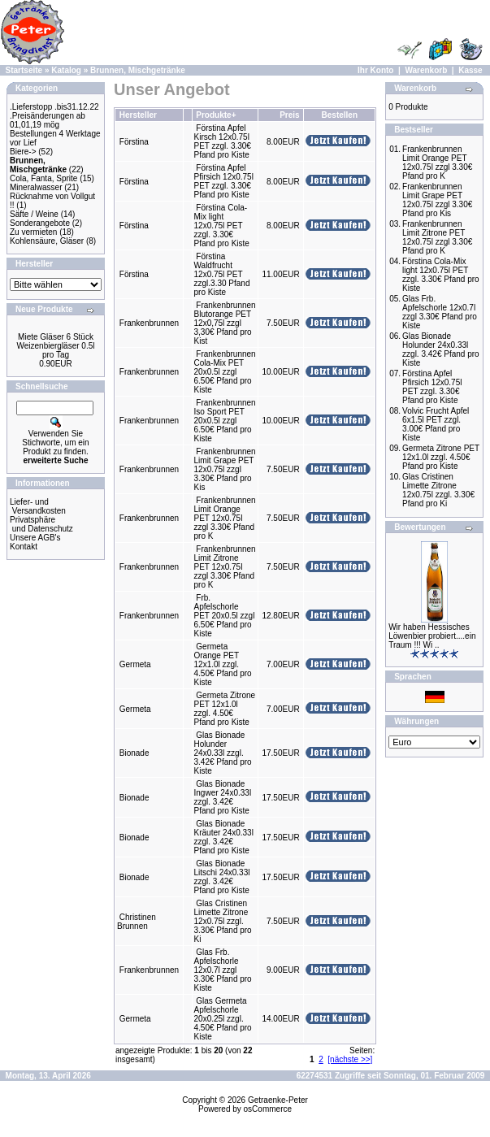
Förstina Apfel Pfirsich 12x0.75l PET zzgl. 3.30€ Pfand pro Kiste (224, 181)
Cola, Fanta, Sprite (43, 178)
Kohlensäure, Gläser (47, 241)
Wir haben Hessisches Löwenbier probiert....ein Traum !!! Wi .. (431, 636)
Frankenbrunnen (149, 323)
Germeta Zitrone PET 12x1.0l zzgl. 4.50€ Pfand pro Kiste (225, 709)
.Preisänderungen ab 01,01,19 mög (47, 120)
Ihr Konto (375, 70)
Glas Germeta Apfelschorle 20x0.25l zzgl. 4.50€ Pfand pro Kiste (223, 1018)
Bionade (134, 753)
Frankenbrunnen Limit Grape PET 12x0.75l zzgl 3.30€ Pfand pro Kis (225, 469)
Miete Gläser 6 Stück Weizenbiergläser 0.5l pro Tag (56, 345)
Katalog (66, 70)
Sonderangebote (40, 223)
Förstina (134, 141)
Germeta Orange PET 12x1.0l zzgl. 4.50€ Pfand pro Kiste (223, 664)
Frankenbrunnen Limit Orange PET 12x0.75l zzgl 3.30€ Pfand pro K (225, 518)
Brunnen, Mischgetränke (137, 70)
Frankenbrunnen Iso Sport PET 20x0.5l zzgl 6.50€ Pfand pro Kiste (225, 420)
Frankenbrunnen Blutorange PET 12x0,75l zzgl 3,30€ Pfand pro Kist (225, 323)
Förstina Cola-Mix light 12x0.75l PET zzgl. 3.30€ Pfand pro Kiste (221, 225)
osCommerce (268, 1108)
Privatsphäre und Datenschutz (41, 524)
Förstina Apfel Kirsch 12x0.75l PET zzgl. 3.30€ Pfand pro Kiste (222, 141)
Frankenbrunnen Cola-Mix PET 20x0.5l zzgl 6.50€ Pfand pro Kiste (225, 371)
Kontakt (23, 546)
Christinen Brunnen (136, 922)
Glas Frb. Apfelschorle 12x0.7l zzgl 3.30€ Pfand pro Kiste (223, 970)
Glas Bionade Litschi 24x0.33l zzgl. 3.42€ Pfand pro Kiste (222, 877)
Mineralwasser (36, 187)
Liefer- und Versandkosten (38, 506)
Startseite (24, 70)
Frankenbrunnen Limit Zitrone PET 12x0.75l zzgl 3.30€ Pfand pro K (225, 567)
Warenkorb (426, 70)
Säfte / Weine (34, 214)
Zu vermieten (33, 232)
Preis (289, 115)
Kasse (470, 70)
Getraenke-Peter (278, 1100)
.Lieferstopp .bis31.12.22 (54, 106)
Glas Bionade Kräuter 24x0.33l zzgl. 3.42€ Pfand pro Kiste (224, 837)
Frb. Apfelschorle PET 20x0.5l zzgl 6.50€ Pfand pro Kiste (224, 615)
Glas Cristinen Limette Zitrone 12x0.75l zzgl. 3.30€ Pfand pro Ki (223, 921)
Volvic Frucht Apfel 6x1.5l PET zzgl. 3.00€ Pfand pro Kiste (435, 424)
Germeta (135, 664)
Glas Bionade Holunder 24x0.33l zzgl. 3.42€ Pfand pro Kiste (223, 753)
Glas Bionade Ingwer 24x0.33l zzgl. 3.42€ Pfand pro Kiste (223, 797)
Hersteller (138, 115)
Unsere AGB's (35, 537)
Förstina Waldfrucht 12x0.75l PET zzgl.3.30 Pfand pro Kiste (222, 274)
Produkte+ (216, 115)
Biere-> (23, 151)
